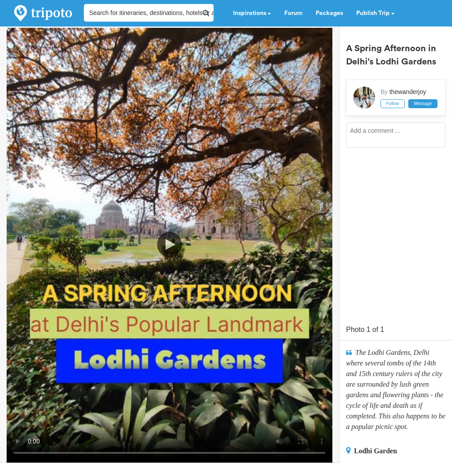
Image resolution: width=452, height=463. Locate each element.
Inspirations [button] (252, 13)
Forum (293, 13)
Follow (392, 103)
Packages (329, 13)
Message (423, 103)
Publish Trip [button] (375, 13)
